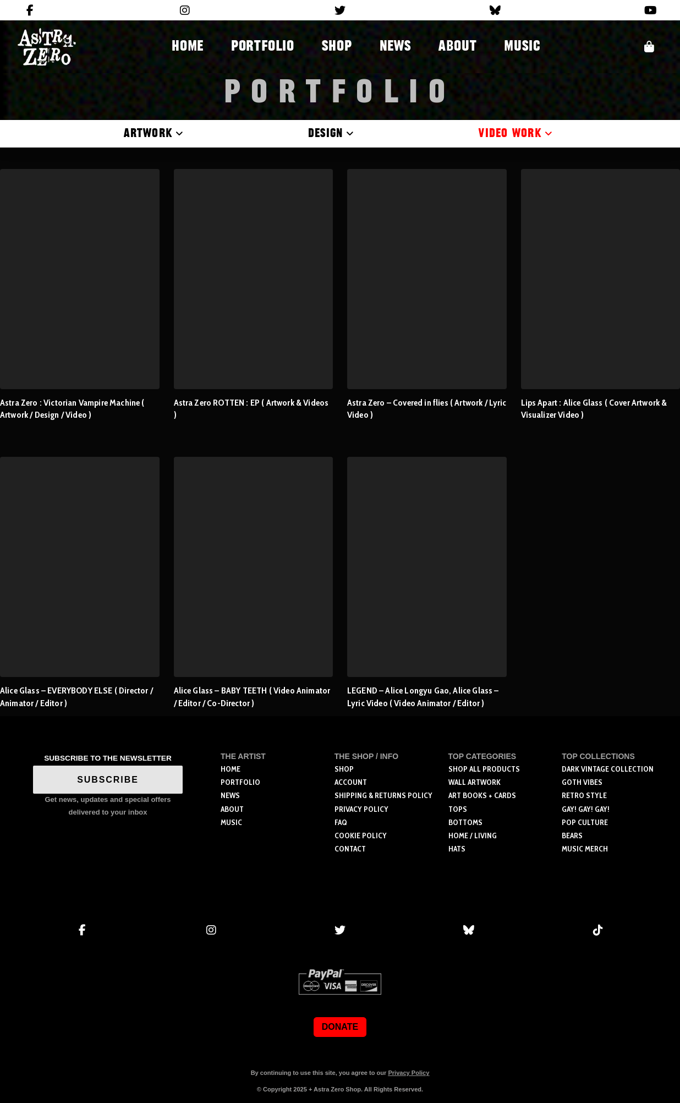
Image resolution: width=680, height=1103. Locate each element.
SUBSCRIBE (108, 779)
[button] (649, 47)
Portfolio (340, 92)
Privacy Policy (408, 1072)
